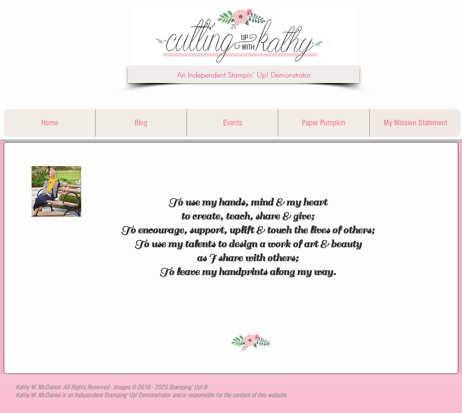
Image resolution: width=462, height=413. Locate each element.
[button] (243, 75)
